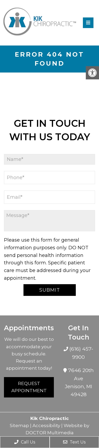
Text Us (74, 442)
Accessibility (46, 425)
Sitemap (19, 425)
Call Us (24, 442)
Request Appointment (29, 387)
